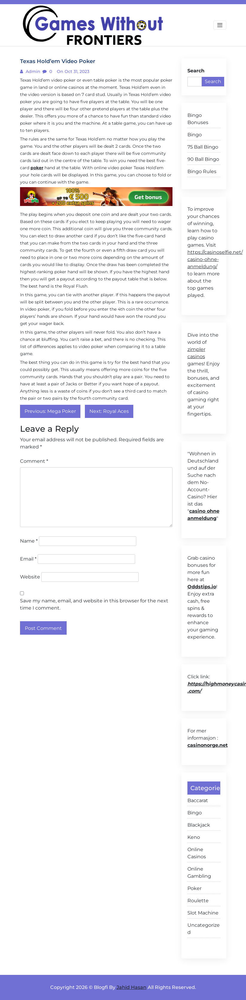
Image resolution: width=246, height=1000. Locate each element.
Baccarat (197, 800)
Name (29, 541)
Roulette (198, 900)
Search (195, 71)
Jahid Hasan (131, 987)
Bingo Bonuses (197, 118)
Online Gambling (199, 872)
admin (32, 71)
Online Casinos (196, 853)
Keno (193, 837)
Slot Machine (203, 913)
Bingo (194, 135)
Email (28, 559)
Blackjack (198, 825)
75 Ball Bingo (202, 147)
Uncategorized (203, 928)
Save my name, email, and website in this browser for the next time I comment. (94, 604)
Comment (34, 461)
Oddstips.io (201, 587)
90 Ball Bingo (203, 159)
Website (30, 577)
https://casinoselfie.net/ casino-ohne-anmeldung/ (215, 259)
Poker (194, 888)
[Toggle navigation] (219, 25)
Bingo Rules (201, 171)
